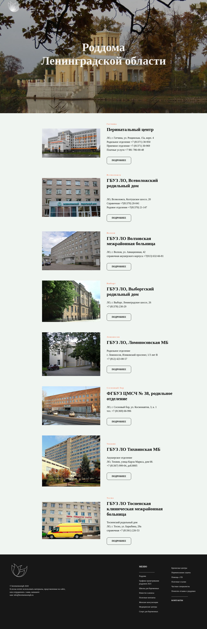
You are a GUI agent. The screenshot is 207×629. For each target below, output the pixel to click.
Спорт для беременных (148, 611)
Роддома (142, 576)
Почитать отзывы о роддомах (183, 591)
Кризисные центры (179, 568)
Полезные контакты (147, 597)
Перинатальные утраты (181, 572)
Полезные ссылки (178, 582)
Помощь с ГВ (177, 577)
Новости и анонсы (146, 593)
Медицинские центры (148, 607)
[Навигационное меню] (198, 6)
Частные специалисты (180, 586)
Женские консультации (148, 602)
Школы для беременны (148, 588)
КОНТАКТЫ (177, 600)
